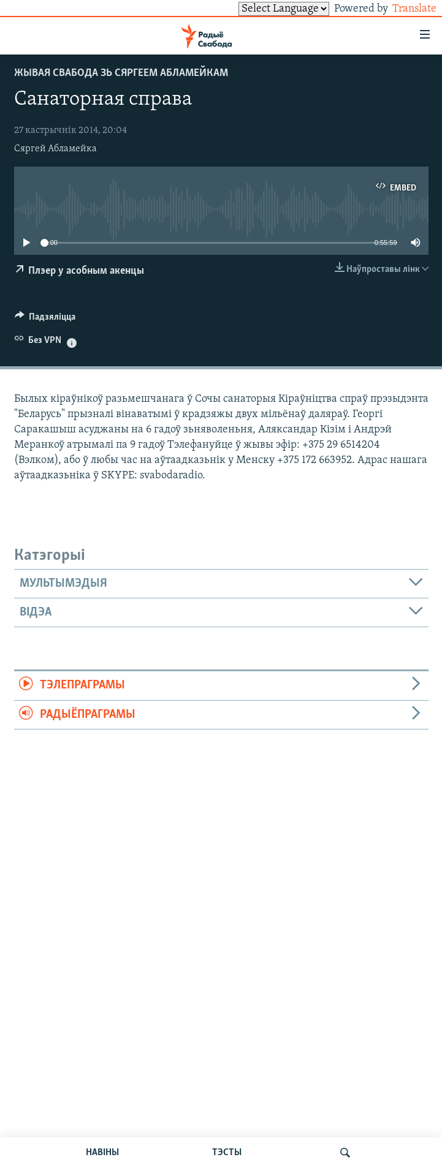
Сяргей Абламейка (55, 149)
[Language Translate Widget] (263, 9)
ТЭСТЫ (227, 1153)
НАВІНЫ (102, 1153)
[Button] (45, 319)
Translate (403, 9)
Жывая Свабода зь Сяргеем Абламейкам (121, 73)
